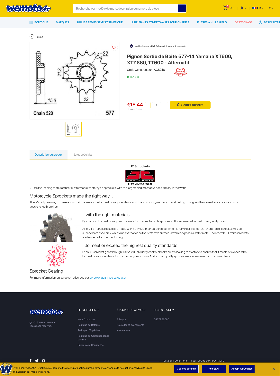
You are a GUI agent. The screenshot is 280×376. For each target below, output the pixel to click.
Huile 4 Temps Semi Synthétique (100, 22)
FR (256, 8)
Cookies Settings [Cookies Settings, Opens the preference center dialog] (186, 369)
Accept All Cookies (241, 369)
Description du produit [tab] (49, 155)
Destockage (243, 22)
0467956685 (161, 319)
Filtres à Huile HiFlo (212, 22)
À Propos (121, 319)
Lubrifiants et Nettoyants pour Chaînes (160, 22)
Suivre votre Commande (91, 345)
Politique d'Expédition (89, 330)
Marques (62, 22)
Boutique (39, 22)
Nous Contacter (86, 319)
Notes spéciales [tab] (84, 155)
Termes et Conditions (175, 361)
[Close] (273, 369)
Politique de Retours (89, 325)
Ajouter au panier (190, 105)
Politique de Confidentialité (207, 361)
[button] (232, 8)
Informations (123, 330)
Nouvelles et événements (130, 325)
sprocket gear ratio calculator (108, 278)
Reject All (214, 369)
